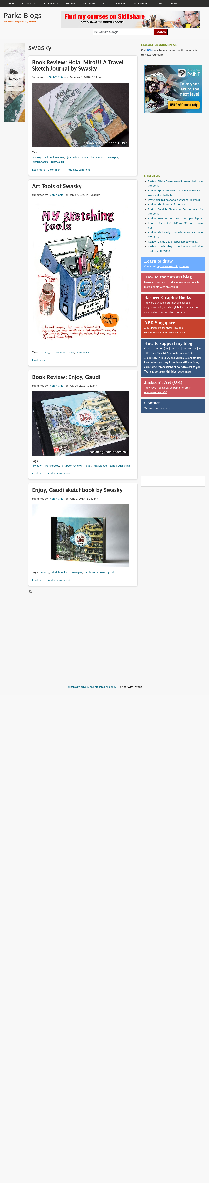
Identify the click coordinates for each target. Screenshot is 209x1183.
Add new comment (79, 169)
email (151, 312)
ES (200, 348)
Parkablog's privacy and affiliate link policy (91, 686)
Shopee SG (163, 357)
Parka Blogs (22, 15)
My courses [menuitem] (88, 3)
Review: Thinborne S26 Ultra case (167, 204)
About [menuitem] (174, 3)
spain (85, 157)
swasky (37, 157)
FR (189, 348)
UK (178, 348)
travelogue (112, 157)
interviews (83, 352)
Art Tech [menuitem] (70, 3)
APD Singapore (153, 328)
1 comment (54, 169)
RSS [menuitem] (105, 3)
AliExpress (150, 357)
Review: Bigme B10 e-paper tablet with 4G (173, 241)
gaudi (88, 465)
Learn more (185, 371)
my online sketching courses (173, 266)
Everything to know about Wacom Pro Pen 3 (174, 200)
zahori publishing (120, 465)
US (166, 348)
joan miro (73, 157)
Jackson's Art (186, 353)
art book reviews (54, 157)
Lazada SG (182, 357)
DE (184, 348)
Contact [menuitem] (159, 3)
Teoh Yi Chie (56, 77)
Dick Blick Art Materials (164, 353)
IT (195, 348)
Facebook (164, 312)
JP (147, 353)
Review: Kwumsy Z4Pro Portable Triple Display (175, 218)
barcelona (97, 157)
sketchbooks (40, 162)
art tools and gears (63, 352)
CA (172, 348)
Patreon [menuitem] (120, 3)
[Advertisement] (170, 140)
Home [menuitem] (11, 3)
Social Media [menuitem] (140, 3)
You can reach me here (157, 408)
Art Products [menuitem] (51, 3)
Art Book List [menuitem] (29, 3)
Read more (38, 169)
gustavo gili (57, 162)
